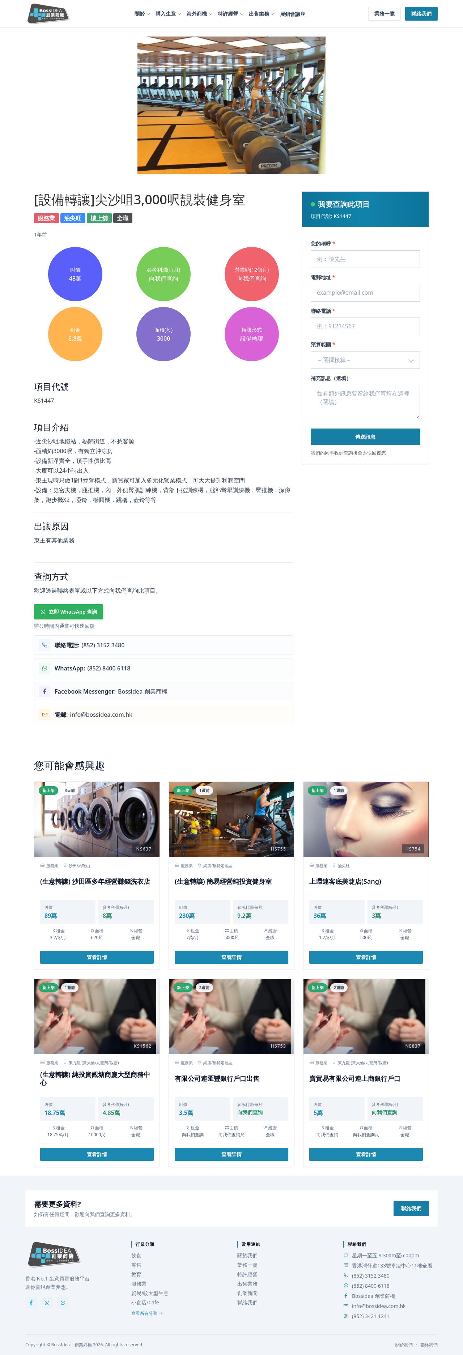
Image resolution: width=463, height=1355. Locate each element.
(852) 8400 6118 (371, 1285)
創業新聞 (247, 1293)
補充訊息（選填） (331, 378)
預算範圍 (323, 344)
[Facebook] (31, 1303)
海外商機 (197, 13)
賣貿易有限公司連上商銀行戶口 (354, 1078)
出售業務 (259, 13)
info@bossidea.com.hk (379, 1306)
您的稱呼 (323, 243)
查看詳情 (97, 957)
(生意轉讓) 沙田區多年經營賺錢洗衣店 (95, 881)
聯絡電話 (323, 310)
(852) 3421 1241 (371, 1316)
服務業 (138, 1283)
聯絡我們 (421, 13)
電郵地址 (323, 277)
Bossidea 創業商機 (373, 1295)
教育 (136, 1274)
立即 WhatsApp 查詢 (68, 611)
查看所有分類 (147, 1313)
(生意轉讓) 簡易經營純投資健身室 (223, 881)
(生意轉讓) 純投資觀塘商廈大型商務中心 (95, 1078)
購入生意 (166, 13)
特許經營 (228, 13)
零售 (136, 1264)
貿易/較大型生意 (150, 1293)
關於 (140, 13)
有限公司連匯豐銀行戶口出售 (217, 1078)
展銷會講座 (292, 13)
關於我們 (247, 1255)
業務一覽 (384, 13)
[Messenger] (63, 1303)
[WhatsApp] (47, 1303)
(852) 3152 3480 (371, 1275)
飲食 (136, 1255)
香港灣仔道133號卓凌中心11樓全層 (392, 1265)
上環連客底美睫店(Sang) (345, 881)
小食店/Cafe (145, 1302)
